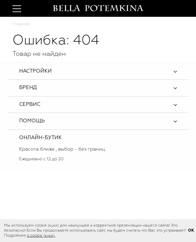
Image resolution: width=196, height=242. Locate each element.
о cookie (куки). (41, 236)
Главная (21, 24)
